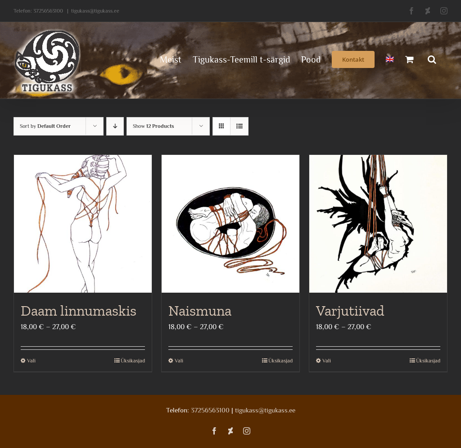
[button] (432, 58)
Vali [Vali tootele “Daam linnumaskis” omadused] (31, 360)
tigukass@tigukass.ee (95, 11)
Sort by (45, 126)
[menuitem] (390, 58)
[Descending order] (115, 126)
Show (153, 126)
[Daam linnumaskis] (83, 224)
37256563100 (48, 11)
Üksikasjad (133, 360)
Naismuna (199, 310)
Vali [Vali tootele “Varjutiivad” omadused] (326, 360)
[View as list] (239, 126)
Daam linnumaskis (78, 310)
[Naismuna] (230, 224)
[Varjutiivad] (378, 224)
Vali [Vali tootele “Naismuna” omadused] (179, 360)
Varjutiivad (350, 310)
